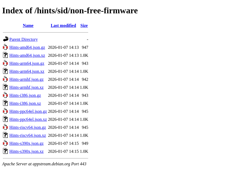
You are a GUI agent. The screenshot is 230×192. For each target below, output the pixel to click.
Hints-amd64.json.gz (27, 47)
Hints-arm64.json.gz (26, 63)
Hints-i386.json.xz (25, 103)
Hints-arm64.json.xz (26, 71)
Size (84, 25)
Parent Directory (23, 39)
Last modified (63, 25)
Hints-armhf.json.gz (26, 79)
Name (28, 25)
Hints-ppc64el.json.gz (28, 111)
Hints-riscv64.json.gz (27, 127)
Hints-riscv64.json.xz (27, 135)
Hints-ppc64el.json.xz (28, 119)
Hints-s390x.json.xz (26, 151)
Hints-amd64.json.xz (27, 55)
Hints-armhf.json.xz (26, 87)
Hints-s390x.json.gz (26, 143)
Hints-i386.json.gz (25, 95)
